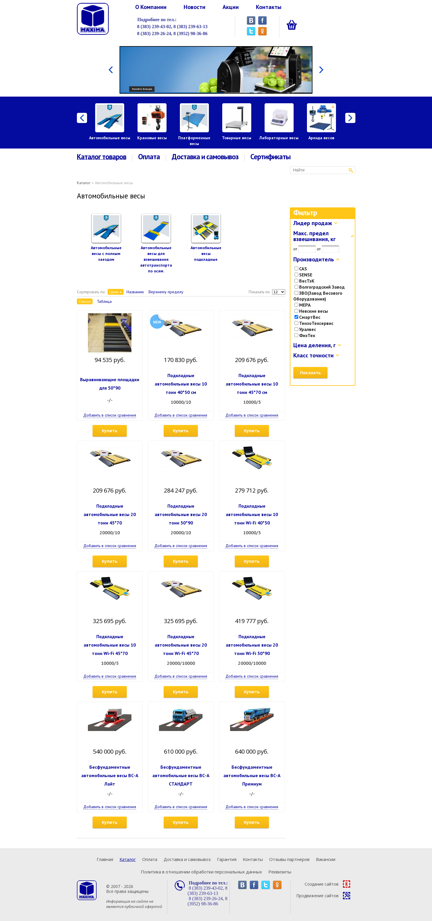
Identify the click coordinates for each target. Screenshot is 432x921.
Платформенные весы (194, 140)
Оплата (149, 156)
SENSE (303, 275)
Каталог (84, 182)
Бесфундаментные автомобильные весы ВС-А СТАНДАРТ (180, 775)
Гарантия (226, 859)
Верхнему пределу (166, 291)
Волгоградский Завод (319, 287)
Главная (105, 859)
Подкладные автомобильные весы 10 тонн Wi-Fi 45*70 (110, 645)
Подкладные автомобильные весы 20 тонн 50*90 (181, 514)
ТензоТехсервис (313, 323)
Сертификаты (270, 156)
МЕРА (302, 305)
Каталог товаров (101, 157)
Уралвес (305, 329)
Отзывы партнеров (289, 859)
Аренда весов (321, 137)
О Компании (151, 7)
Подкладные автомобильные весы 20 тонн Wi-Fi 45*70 (181, 645)
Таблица (104, 301)
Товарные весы (236, 137)
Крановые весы (152, 137)
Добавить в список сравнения (109, 415)
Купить (110, 430)
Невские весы (311, 311)
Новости (194, 7)
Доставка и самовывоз (205, 156)
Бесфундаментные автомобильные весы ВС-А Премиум (252, 775)
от (295, 248)
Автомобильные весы (109, 137)
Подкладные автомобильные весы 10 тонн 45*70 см (252, 383)
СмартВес (307, 317)
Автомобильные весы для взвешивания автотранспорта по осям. (156, 259)
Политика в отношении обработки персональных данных (201, 872)
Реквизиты (279, 872)
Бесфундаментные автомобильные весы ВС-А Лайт (109, 775)
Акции (231, 7)
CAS (300, 269)
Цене (114, 291)
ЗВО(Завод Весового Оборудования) (317, 296)
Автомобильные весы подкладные (206, 253)
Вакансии (325, 859)
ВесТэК (304, 281)
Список (85, 301)
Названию (135, 291)
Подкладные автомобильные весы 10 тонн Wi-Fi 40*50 (252, 514)
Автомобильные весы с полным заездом (106, 253)
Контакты (268, 7)
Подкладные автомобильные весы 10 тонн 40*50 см (181, 383)
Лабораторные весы (279, 137)
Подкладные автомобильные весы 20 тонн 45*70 (110, 514)
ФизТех (304, 335)
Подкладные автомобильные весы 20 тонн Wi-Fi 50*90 (252, 645)
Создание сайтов (327, 884)
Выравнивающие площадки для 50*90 (109, 384)
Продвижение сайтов (323, 895)
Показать (310, 372)
